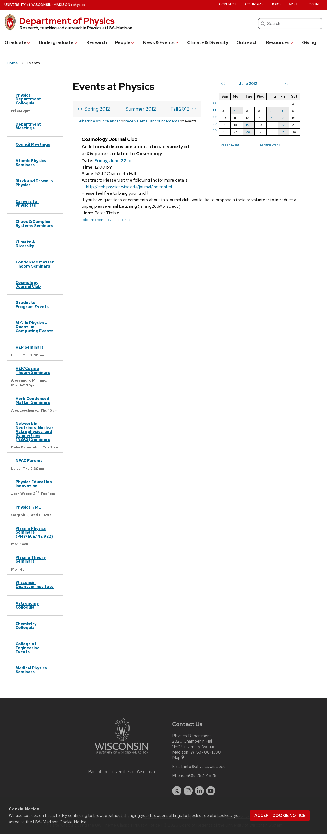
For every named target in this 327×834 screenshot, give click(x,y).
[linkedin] (199, 790)
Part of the (121, 771)
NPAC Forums (29, 460)
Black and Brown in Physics (34, 182)
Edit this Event (270, 145)
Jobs (276, 4)
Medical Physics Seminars (31, 669)
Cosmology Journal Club (28, 284)
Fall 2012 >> (183, 109)
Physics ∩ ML (28, 507)
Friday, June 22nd (112, 160)
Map (178, 757)
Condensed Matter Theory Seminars (35, 263)
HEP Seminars (30, 347)
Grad (18, 42)
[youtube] (210, 790)
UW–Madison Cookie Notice (60, 822)
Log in (313, 4)
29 (283, 131)
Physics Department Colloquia (28, 99)
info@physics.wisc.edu (205, 766)
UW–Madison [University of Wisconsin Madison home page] (37, 4)
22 (283, 124)
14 (271, 117)
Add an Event (230, 145)
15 (282, 117)
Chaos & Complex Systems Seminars (34, 223)
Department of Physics (67, 21)
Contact (228, 4)
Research (96, 42)
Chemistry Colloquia (26, 625)
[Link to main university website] (121, 754)
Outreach (247, 42)
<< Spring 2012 (93, 109)
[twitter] (176, 790)
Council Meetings (33, 144)
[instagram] (188, 790)
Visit (293, 4)
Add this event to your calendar (107, 219)
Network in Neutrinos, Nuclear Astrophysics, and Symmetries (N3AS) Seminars (34, 431)
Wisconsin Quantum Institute (35, 584)
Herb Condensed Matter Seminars (33, 400)
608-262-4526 (201, 775)
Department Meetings (28, 126)
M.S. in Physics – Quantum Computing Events (34, 326)
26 (248, 131)
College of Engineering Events (28, 647)
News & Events (161, 42)
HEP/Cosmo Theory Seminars (33, 370)
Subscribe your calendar (98, 120)
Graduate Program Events (32, 304)
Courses (254, 4)
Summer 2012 (140, 109)
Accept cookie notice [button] (279, 815)
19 (247, 124)
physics (79, 4)
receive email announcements (152, 120)
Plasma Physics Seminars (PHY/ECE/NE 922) (34, 532)
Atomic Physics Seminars (31, 162)
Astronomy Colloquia (27, 605)
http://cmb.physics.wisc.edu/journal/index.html (129, 187)
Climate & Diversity (207, 42)
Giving (309, 42)
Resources (280, 42)
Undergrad (58, 42)
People (125, 42)
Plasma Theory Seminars (31, 559)
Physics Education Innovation (34, 483)
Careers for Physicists (27, 203)
